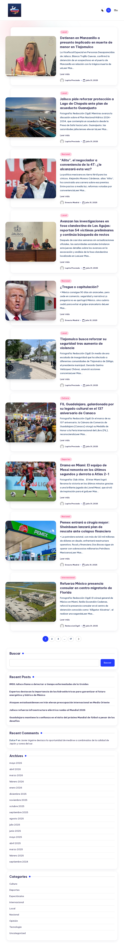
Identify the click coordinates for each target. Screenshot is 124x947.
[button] (78, 639)
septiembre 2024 (18, 861)
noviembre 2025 (18, 800)
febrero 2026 (16, 781)
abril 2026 (15, 769)
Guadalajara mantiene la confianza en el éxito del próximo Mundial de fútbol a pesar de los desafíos (62, 719)
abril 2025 (15, 843)
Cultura (65, 398)
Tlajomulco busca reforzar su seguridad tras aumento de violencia (83, 343)
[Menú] (115, 10)
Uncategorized (17, 933)
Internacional (68, 578)
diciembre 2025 (18, 793)
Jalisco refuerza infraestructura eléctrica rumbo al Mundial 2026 (47, 710)
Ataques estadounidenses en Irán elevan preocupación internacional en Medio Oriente (59, 702)
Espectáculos (16, 896)
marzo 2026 (16, 775)
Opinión (13, 920)
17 (71, 639)
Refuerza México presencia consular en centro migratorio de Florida (86, 587)
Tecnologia (15, 927)
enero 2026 (15, 787)
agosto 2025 (16, 818)
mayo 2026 (15, 763)
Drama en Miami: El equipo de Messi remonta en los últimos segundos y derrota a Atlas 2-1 (84, 469)
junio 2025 (15, 830)
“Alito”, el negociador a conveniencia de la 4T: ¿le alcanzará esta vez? (81, 164)
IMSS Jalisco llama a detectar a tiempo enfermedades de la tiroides (48, 684)
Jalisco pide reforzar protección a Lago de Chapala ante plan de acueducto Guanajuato (87, 103)
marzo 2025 (16, 849)
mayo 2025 (15, 837)
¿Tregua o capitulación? (79, 287)
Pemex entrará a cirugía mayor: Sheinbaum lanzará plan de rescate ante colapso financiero (85, 526)
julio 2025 (14, 824)
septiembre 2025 (18, 812)
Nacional (66, 154)
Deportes (66, 459)
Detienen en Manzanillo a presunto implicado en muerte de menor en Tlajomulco (86, 42)
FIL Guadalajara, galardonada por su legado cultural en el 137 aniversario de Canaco (87, 408)
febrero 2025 (16, 855)
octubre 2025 (16, 806)
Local (64, 32)
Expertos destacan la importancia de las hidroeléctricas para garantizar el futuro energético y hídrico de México (57, 693)
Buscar (14, 653)
